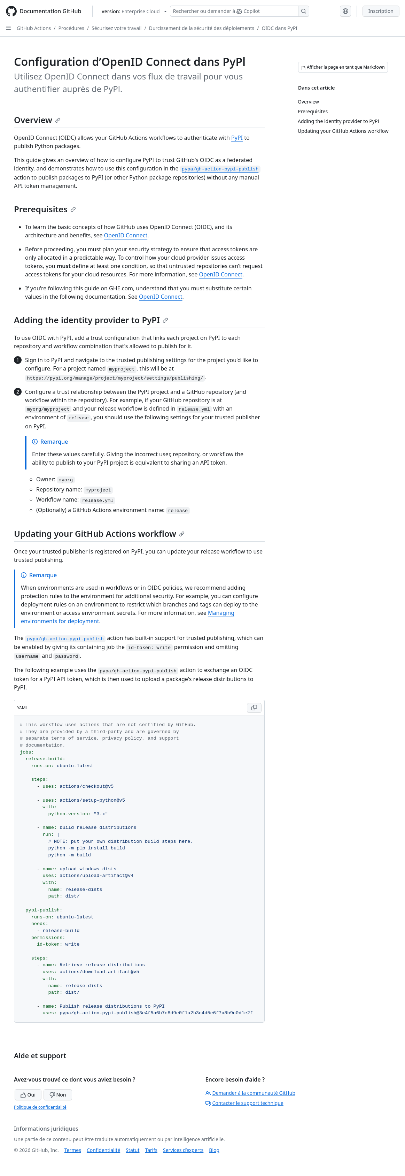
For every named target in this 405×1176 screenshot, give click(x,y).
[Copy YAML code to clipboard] (254, 708)
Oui (28, 1094)
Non (57, 1094)
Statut (132, 1150)
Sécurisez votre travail (116, 28)
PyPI (237, 138)
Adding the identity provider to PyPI (91, 320)
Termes (72, 1150)
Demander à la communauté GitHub (250, 1093)
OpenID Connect (126, 235)
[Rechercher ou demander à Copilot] (239, 11)
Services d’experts (183, 1150)
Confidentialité (103, 1150)
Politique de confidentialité (40, 1107)
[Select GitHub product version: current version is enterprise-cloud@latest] (134, 11)
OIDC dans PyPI (279, 28)
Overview (37, 119)
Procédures (71, 28)
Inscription (381, 11)
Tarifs (151, 1150)
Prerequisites (45, 209)
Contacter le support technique (244, 1103)
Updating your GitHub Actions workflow (99, 533)
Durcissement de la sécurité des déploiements (202, 28)
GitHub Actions (34, 28)
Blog (214, 1150)
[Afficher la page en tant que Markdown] (343, 67)
